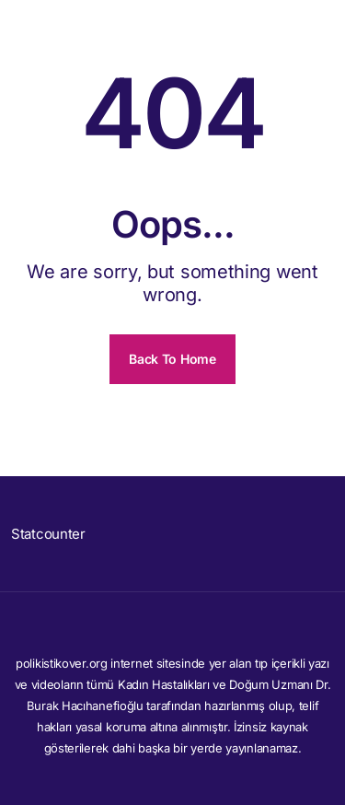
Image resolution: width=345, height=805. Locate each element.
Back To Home (172, 359)
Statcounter (48, 533)
